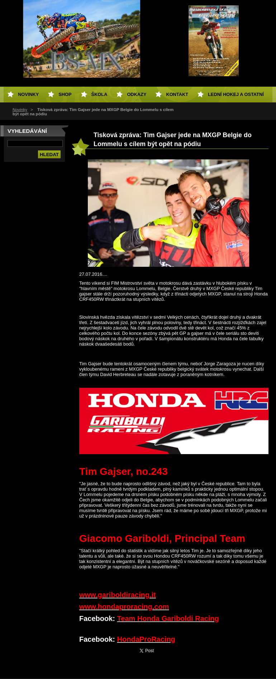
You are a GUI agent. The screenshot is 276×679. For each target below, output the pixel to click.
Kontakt (177, 94)
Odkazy (136, 94)
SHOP (64, 94)
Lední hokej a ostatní (236, 94)
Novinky (20, 109)
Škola (99, 94)
